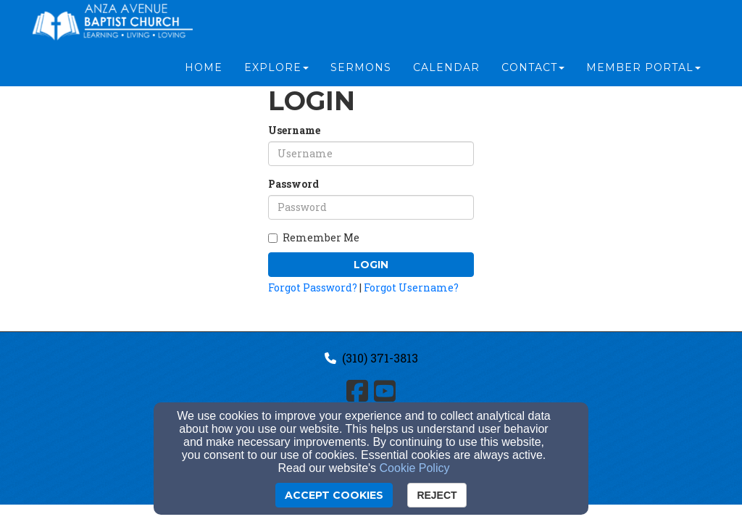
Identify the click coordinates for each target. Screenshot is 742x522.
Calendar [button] (446, 73)
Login (371, 264)
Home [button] (203, 73)
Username (294, 130)
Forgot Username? (411, 287)
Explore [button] (276, 73)
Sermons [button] (360, 73)
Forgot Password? (312, 287)
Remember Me (313, 237)
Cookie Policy (415, 468)
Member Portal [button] (643, 73)
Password (293, 184)
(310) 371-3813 (380, 357)
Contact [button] (532, 73)
